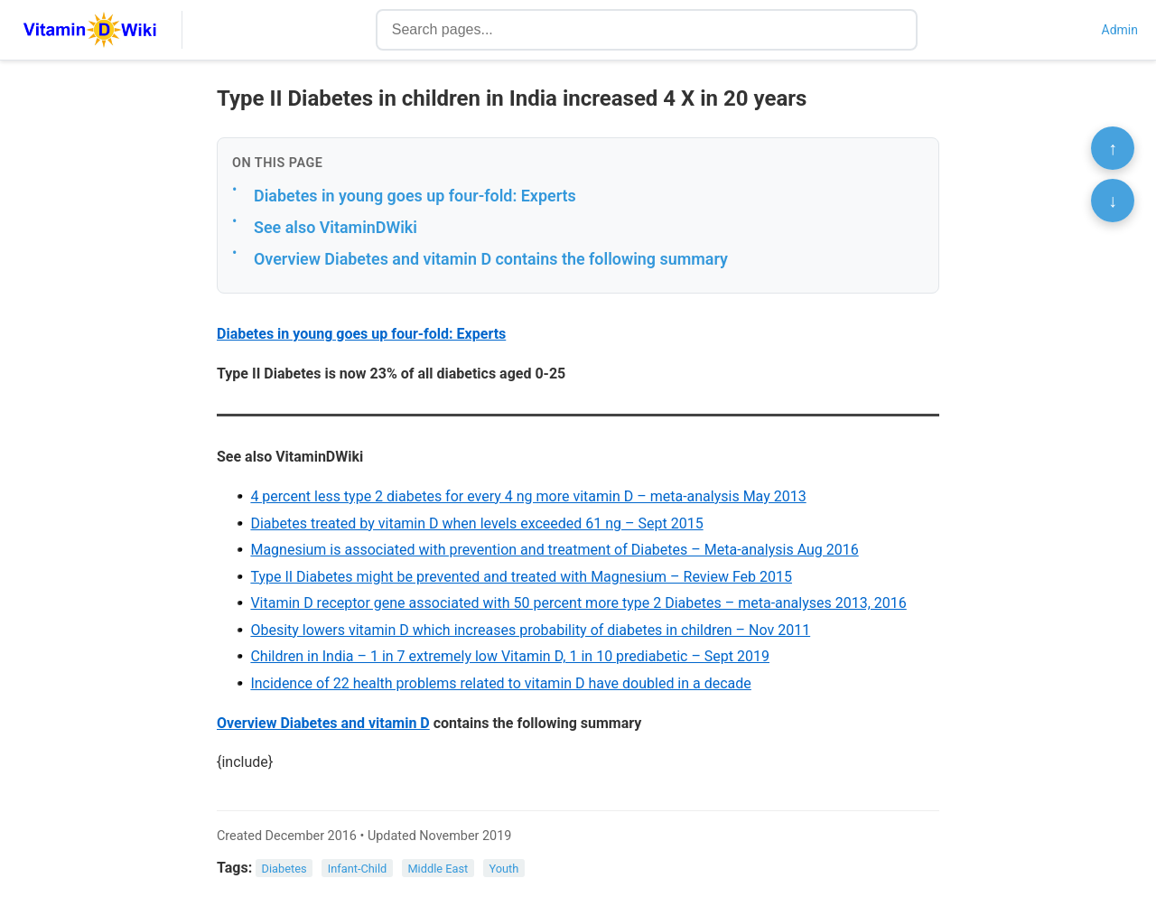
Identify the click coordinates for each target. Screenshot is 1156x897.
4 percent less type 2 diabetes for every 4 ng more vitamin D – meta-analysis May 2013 (528, 496)
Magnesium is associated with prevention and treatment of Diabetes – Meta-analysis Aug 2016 (554, 549)
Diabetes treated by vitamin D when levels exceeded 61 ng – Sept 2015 (476, 523)
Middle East (437, 868)
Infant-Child (357, 868)
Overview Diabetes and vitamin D (323, 723)
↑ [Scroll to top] (1112, 148)
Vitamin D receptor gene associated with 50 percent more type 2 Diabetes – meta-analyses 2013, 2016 (578, 603)
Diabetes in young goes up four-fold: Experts (415, 195)
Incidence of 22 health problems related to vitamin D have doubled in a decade (500, 683)
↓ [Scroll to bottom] (1112, 200)
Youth (503, 868)
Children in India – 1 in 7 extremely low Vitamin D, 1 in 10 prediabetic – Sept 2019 (509, 656)
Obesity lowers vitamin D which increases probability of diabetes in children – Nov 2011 (530, 630)
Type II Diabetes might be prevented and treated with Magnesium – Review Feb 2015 (521, 576)
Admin (1120, 30)
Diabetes (284, 868)
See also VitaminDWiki (335, 227)
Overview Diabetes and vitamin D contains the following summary (491, 258)
